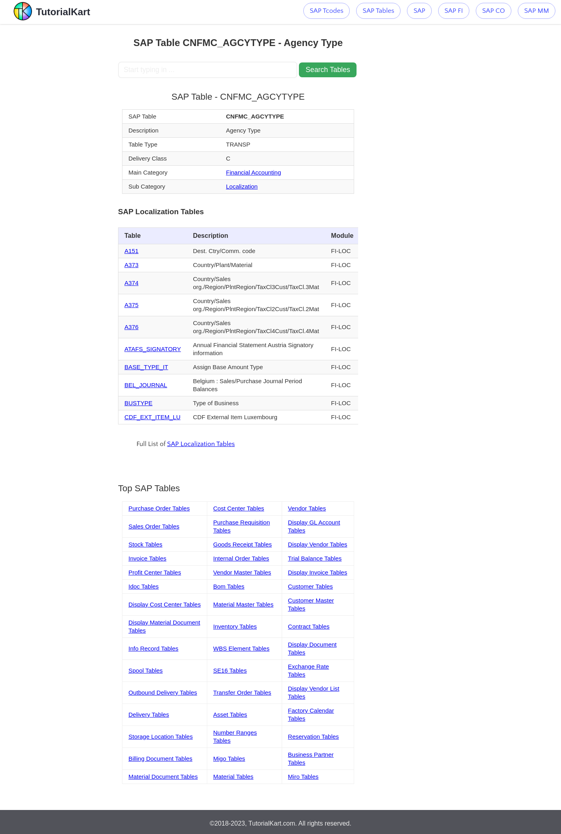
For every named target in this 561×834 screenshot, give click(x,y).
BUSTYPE (138, 403)
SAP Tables (378, 10)
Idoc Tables (143, 586)
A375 (131, 304)
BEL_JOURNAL (145, 385)
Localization (242, 186)
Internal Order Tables (241, 558)
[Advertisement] (59, 144)
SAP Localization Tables (201, 444)
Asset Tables (230, 714)
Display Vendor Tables (317, 544)
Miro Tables (303, 776)
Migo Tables (229, 758)
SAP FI (454, 10)
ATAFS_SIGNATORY (152, 349)
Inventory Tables (235, 626)
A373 (131, 264)
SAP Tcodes (326, 10)
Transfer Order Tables (242, 692)
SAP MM (536, 10)
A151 (131, 250)
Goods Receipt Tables (242, 544)
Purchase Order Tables (159, 508)
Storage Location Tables (160, 736)
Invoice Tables (147, 558)
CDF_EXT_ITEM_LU (152, 417)
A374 (131, 282)
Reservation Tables (313, 736)
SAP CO (493, 10)
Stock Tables (145, 544)
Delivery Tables (148, 714)
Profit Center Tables (154, 572)
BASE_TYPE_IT (146, 367)
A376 (131, 327)
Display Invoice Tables (317, 572)
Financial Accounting (253, 172)
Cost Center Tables (238, 508)
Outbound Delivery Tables (162, 692)
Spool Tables (145, 670)
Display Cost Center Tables (164, 604)
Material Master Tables (243, 604)
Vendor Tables (307, 508)
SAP (419, 10)
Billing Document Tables (160, 758)
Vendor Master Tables (242, 572)
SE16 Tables (230, 670)
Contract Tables (309, 626)
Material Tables (233, 776)
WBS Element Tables (241, 648)
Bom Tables (228, 586)
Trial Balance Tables (315, 558)
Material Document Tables (163, 776)
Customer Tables (310, 586)
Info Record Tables (153, 648)
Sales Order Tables (153, 526)
